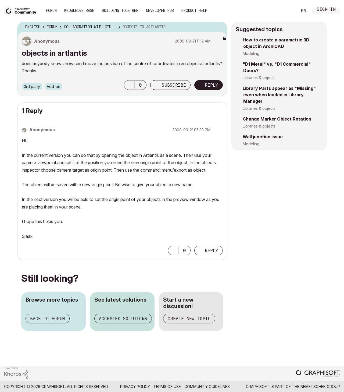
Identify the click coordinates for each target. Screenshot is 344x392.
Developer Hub (160, 10)
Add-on (53, 86)
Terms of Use (167, 386)
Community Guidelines (207, 386)
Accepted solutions (123, 318)
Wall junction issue (263, 136)
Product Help (194, 10)
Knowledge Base (79, 10)
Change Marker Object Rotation (277, 119)
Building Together (120, 10)
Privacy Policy (135, 386)
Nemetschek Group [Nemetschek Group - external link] (320, 386)
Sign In (326, 10)
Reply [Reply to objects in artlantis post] (211, 85)
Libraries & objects (259, 77)
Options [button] (219, 27)
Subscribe (174, 85)
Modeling (251, 53)
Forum (51, 10)
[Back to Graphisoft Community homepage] (22, 10)
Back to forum (47, 318)
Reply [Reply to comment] (211, 250)
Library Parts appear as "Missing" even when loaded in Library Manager (279, 95)
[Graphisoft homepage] (318, 373)
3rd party (32, 86)
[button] (129, 85)
